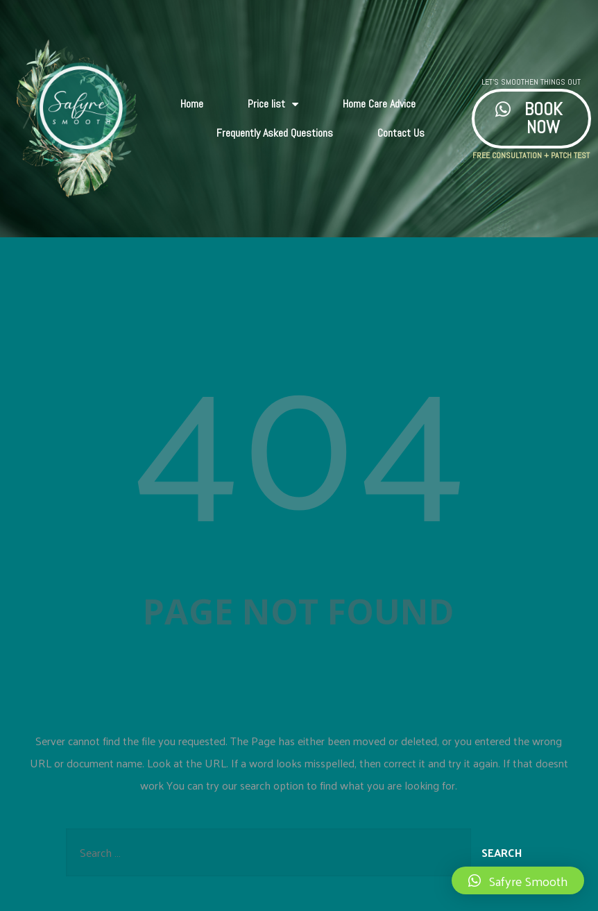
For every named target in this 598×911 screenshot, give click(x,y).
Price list (273, 104)
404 (299, 427)
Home (191, 103)
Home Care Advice (379, 103)
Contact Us (401, 133)
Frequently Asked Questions (274, 133)
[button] (518, 880)
